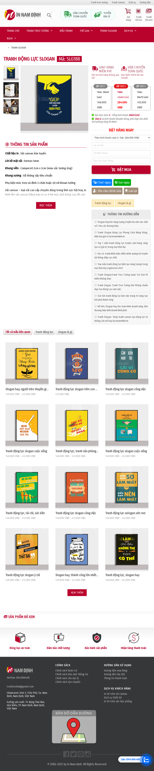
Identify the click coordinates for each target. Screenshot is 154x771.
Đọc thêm (46, 205)
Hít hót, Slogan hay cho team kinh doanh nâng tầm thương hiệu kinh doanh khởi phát (121, 308)
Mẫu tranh (66, 30)
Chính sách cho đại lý (67, 678)
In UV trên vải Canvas (115, 693)
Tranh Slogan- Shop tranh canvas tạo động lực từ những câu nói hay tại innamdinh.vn (121, 319)
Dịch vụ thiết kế (113, 697)
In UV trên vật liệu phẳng (118, 701)
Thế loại (84, 30)
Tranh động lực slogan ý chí (22, 575)
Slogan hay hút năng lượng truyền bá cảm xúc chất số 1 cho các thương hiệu (121, 224)
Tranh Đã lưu (139, 15)
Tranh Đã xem (149, 15)
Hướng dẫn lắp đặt (114, 674)
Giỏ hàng (128, 15)
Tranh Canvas (118, 2)
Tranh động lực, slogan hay (122, 575)
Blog (10, 38)
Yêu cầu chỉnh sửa (107, 191)
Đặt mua (121, 169)
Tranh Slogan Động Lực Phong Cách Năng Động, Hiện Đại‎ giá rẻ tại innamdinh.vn (121, 234)
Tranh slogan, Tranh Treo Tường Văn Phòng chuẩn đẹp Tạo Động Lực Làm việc (121, 287)
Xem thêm (77, 592)
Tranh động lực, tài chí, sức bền (25, 513)
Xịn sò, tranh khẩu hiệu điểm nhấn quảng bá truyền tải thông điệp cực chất (121, 255)
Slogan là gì (124, 203)
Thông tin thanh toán (115, 678)
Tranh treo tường (99, 2)
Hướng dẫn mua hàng (115, 670)
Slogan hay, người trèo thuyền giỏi (27, 389)
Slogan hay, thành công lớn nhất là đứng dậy (76, 575)
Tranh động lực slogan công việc (125, 389)
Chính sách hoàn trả (66, 670)
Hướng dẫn (145, 2)
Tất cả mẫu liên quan (17, 332)
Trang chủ (13, 30)
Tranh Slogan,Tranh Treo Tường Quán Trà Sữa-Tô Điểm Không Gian (121, 276)
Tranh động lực (103, 203)
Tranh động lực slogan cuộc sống (26, 451)
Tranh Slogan (108, 30)
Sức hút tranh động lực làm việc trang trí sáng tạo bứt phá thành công (121, 297)
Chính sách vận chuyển (67, 682)
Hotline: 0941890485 (18, 677)
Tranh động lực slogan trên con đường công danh (76, 389)
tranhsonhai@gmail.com (20, 686)
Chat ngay (102, 182)
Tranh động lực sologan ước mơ (125, 513)
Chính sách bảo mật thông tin (71, 674)
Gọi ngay (122, 182)
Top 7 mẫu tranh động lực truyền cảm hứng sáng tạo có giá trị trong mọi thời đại (121, 245)
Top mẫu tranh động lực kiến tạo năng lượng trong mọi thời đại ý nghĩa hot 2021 (121, 266)
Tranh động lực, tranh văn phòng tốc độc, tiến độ (76, 451)
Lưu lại (131, 191)
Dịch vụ (132, 2)
